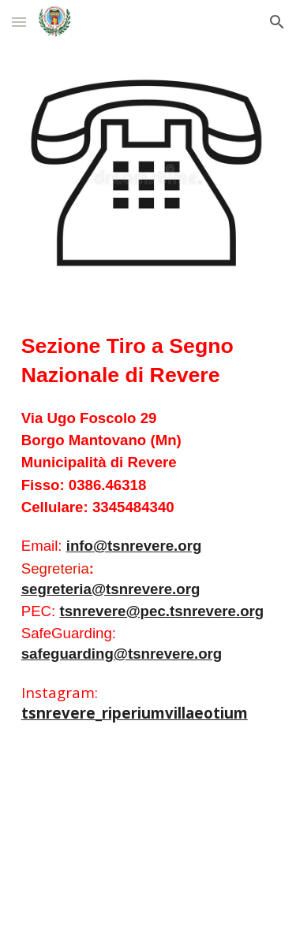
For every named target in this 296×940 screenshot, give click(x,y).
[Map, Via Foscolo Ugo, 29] (148, 845)
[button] (19, 21)
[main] (148, 527)
